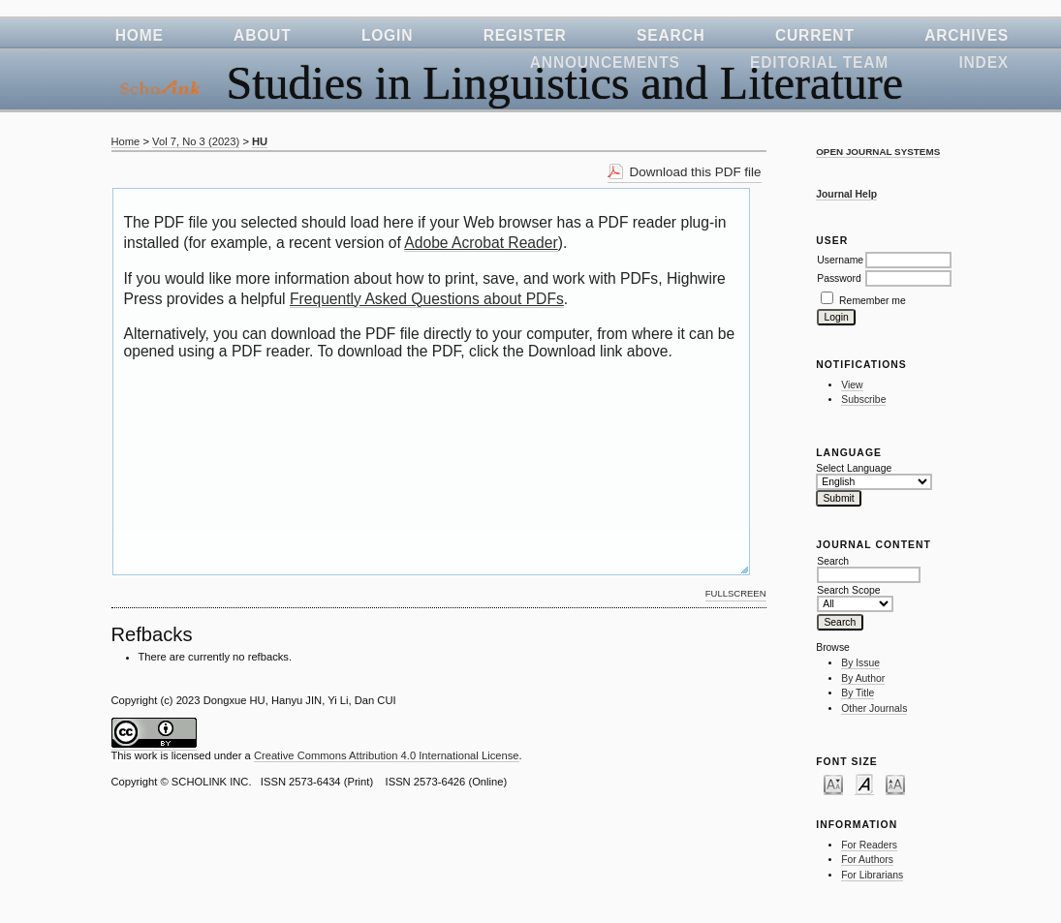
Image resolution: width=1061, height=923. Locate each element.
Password (839, 278)
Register (525, 35)
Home (139, 35)
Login (387, 35)
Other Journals (874, 708)
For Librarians (872, 875)
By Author (863, 678)
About (262, 35)
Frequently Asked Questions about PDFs (427, 299)
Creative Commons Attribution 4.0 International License (386, 755)
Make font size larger (895, 783)
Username (840, 260)
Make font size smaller (833, 783)
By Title (857, 693)
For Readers (869, 845)
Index (983, 62)
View (851, 385)
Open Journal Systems (878, 151)
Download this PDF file (696, 172)
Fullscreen (735, 593)
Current (815, 35)
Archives (966, 35)
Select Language (853, 468)
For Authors (867, 859)
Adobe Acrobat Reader (480, 242)
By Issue (860, 663)
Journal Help (846, 194)
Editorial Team (819, 62)
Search (671, 35)
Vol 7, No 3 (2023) (195, 141)
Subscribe (863, 399)
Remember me (872, 300)
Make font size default (864, 783)
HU (259, 141)
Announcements (605, 62)
